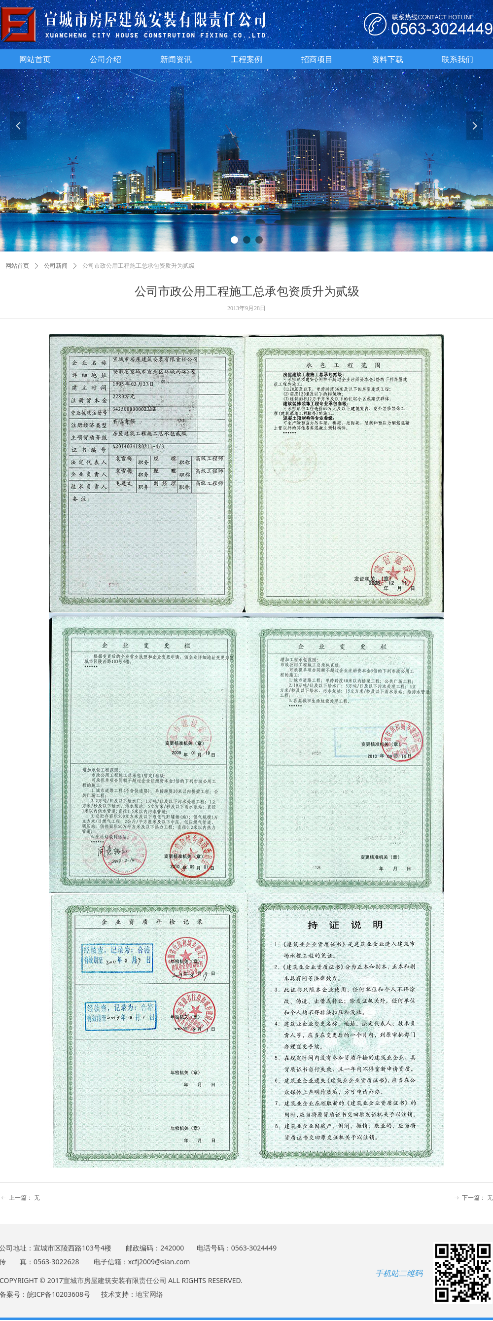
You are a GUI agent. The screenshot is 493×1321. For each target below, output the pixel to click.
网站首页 (17, 265)
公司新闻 (56, 265)
